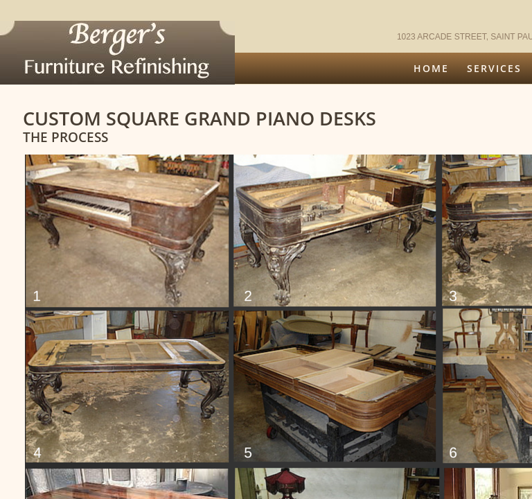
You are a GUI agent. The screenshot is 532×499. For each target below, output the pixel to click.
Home (431, 68)
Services (494, 68)
